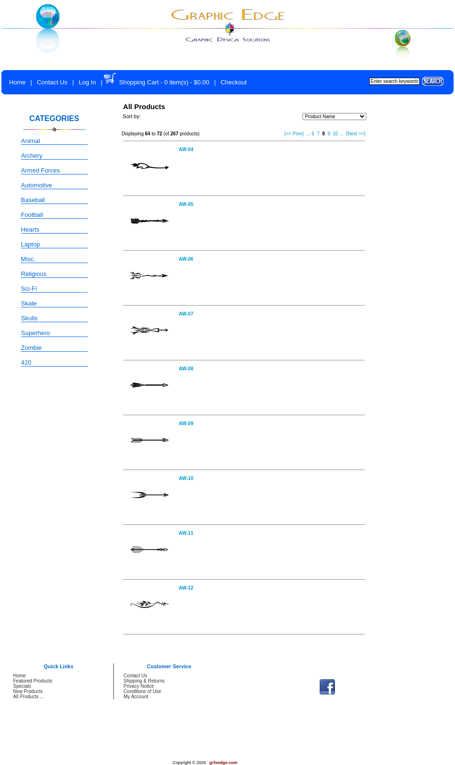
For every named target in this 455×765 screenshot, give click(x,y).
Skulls (29, 318)
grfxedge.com (223, 762)
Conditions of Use (142, 691)
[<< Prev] (294, 133)
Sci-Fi (29, 288)
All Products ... (28, 696)
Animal (30, 140)
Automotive (36, 185)
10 (335, 133)
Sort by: (132, 116)
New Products (28, 691)
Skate (29, 303)
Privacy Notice (138, 686)
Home (17, 82)
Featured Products (32, 680)
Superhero (35, 333)
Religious (33, 273)
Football (32, 214)
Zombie (31, 347)
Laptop (30, 244)
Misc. (28, 259)
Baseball (33, 200)
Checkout (234, 82)
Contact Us (52, 82)
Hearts (30, 229)
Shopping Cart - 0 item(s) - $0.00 (164, 82)
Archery (31, 155)
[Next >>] (355, 133)
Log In (87, 82)
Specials (22, 686)
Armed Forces (40, 170)
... (308, 133)
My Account (135, 696)
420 (26, 362)
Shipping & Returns (143, 680)
